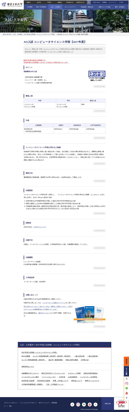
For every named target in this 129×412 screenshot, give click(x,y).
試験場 (92, 49)
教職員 (60, 2)
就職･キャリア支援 (104, 6)
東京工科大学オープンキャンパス (53, 373)
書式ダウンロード (44, 313)
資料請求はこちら (28, 366)
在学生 (39, 2)
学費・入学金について (60, 381)
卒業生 (49, 2)
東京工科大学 (7, 34)
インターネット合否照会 (88, 377)
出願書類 (35, 51)
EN (122, 2)
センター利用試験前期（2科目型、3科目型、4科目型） (52, 356)
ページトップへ (99, 86)
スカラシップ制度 (74, 373)
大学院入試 (85, 360)
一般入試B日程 (92, 356)
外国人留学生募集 (72, 360)
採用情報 (54, 403)
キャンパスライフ (70, 6)
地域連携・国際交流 (87, 6)
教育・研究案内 (120, 6)
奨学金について (76, 381)
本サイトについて (44, 403)
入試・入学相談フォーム (54, 384)
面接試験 (28, 51)
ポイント (28, 49)
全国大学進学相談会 (91, 373)
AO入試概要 (26, 356)
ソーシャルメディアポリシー (28, 403)
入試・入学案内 (55, 6)
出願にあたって (68, 51)
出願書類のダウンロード (30, 373)
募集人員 (35, 49)
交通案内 (104, 2)
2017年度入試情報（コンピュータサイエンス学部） (40, 34)
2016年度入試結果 (28, 381)
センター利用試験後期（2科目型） (34, 360)
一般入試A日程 (79, 356)
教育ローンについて (92, 381)
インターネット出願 (55, 51)
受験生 (28, 2)
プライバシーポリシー (11, 403)
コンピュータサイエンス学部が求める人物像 (58, 49)
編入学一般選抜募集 (56, 360)
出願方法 (99, 49)
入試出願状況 (72, 377)
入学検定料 (43, 51)
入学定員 (62, 377)
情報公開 (108, 404)
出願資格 (86, 49)
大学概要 (29, 6)
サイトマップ (112, 2)
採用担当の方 (80, 2)
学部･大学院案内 (41, 6)
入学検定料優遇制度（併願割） (32, 384)
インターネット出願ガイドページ (54, 303)
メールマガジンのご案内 (30, 377)
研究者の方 (70, 2)
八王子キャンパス (39, 227)
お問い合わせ (96, 2)
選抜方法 (78, 49)
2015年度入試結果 (43, 381)
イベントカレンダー (49, 377)
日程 (40, 49)
